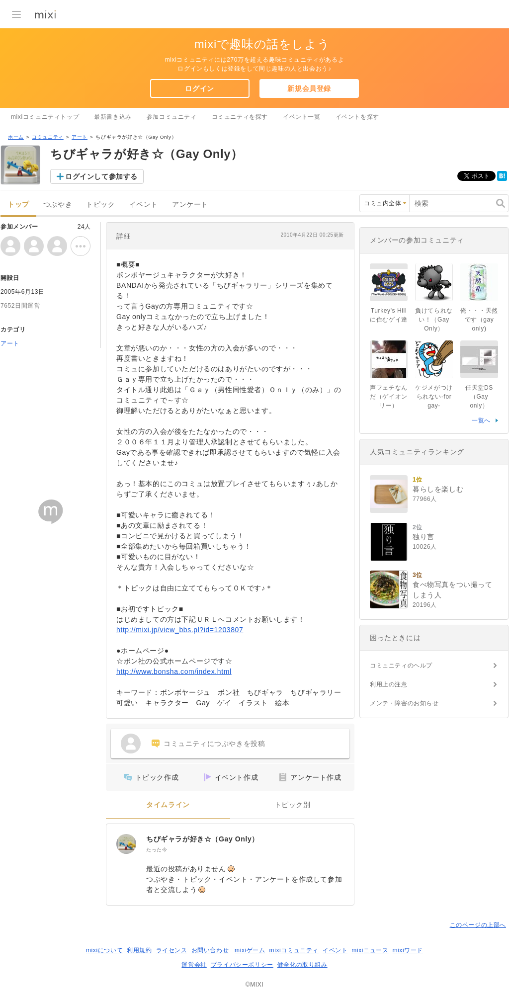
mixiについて (104, 950)
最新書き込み (113, 116)
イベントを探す (357, 116)
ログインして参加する (101, 176)
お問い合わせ (210, 950)
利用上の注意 (389, 684)
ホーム (16, 137)
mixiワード (407, 950)
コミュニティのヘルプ (401, 665)
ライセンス (171, 950)
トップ (18, 204)
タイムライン (168, 805)
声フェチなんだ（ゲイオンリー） (389, 396)
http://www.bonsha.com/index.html (174, 671)
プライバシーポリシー (242, 964)
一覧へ (481, 420)
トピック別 (292, 805)
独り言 (423, 537)
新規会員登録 (309, 88)
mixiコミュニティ (294, 950)
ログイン (199, 88)
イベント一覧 (302, 116)
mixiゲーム (250, 950)
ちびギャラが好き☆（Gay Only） (202, 839)
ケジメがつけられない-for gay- (434, 396)
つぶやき (57, 204)
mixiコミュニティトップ (45, 116)
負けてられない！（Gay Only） (434, 319)
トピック (100, 204)
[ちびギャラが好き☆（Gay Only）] (126, 844)
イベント (143, 204)
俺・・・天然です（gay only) (479, 319)
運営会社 (193, 964)
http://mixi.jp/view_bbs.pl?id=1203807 (179, 630)
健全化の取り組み (302, 964)
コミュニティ (48, 137)
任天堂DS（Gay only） (480, 396)
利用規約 (139, 950)
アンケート (190, 204)
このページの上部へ (478, 924)
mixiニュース (369, 950)
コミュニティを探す (240, 116)
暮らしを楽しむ (438, 489)
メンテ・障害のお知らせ (404, 703)
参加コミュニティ (172, 116)
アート (79, 137)
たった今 (156, 849)
